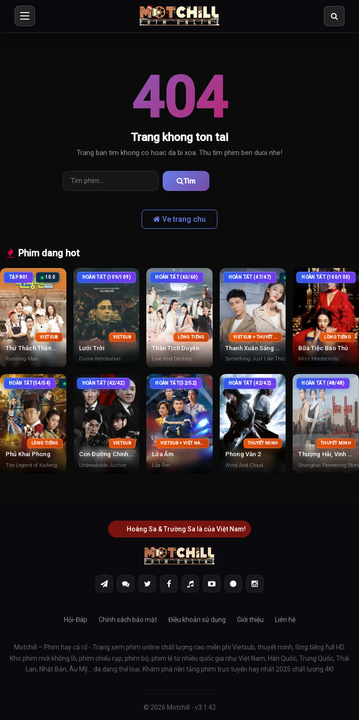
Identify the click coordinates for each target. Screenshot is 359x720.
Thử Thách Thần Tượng (39, 347)
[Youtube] (212, 583)
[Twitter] (147, 583)
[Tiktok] (190, 583)
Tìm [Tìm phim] (180, 180)
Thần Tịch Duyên (175, 347)
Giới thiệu (250, 619)
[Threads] (233, 583)
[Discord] (126, 583)
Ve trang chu (179, 218)
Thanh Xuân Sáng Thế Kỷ (259, 347)
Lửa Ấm (162, 453)
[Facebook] (169, 583)
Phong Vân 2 (243, 453)
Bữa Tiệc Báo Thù (323, 347)
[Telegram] (104, 583)
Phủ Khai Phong (28, 453)
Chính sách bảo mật (128, 619)
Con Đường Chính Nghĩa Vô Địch (124, 453)
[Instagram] (255, 583)
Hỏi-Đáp (75, 619)
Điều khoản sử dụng (197, 619)
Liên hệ (285, 619)
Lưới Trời (92, 347)
